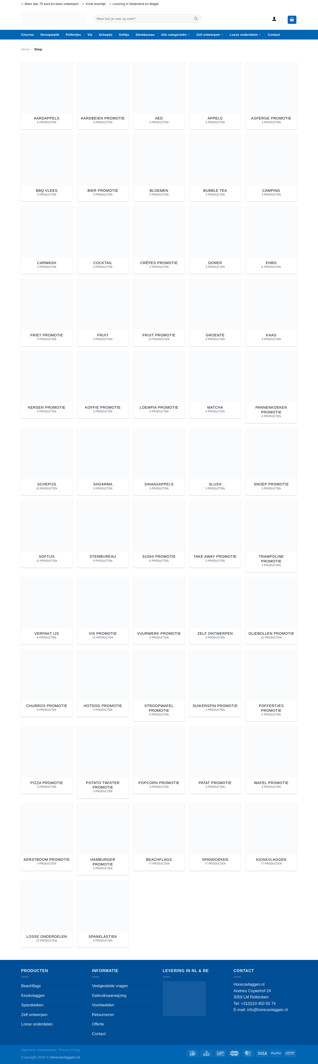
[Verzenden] (196, 18)
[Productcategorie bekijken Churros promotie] (46, 683)
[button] (274, 18)
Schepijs (106, 35)
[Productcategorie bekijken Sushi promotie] (159, 533)
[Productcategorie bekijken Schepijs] (46, 461)
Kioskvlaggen (33, 995)
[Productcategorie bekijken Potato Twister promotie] (102, 762)
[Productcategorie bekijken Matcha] (215, 384)
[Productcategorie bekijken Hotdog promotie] (102, 683)
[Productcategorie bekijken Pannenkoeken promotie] (271, 387)
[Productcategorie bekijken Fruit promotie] (159, 312)
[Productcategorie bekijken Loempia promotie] (159, 384)
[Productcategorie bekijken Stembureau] (102, 533)
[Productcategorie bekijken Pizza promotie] (46, 760)
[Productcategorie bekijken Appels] (215, 95)
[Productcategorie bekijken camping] (271, 167)
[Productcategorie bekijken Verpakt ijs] (46, 610)
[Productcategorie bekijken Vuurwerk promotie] (159, 610)
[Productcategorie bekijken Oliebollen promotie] (271, 610)
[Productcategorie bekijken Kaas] (271, 312)
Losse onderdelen (245, 34)
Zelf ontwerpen (210, 34)
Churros (27, 35)
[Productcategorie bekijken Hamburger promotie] (102, 839)
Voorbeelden (103, 1005)
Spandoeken (32, 1005)
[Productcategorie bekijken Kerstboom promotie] (46, 836)
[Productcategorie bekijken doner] (215, 240)
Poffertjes (73, 35)
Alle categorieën (175, 34)
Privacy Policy (69, 1050)
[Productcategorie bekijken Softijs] (46, 533)
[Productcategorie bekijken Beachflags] (159, 836)
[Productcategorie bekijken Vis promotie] (102, 610)
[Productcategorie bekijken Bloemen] (159, 167)
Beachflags (31, 986)
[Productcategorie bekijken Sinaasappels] (159, 461)
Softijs (124, 35)
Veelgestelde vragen (110, 986)
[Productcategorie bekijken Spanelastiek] (102, 913)
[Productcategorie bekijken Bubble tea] (215, 167)
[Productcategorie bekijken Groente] (215, 312)
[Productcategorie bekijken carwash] (46, 240)
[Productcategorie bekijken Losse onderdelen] (46, 913)
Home (25, 49)
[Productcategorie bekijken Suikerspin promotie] (215, 683)
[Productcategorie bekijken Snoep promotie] (271, 461)
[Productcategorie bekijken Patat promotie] (215, 760)
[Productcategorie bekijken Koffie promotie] (102, 384)
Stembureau (145, 35)
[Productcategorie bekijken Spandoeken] (215, 836)
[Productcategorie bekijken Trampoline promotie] (271, 536)
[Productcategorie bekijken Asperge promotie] (271, 95)
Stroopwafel (49, 35)
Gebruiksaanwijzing (109, 995)
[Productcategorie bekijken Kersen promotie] (46, 384)
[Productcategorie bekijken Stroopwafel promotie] (159, 685)
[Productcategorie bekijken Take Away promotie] (215, 533)
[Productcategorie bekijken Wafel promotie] (271, 760)
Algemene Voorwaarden (39, 1050)
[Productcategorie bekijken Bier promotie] (102, 167)
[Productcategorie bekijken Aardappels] (46, 95)
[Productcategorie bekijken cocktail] (102, 240)
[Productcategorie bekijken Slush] (215, 461)
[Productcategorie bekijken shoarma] (102, 461)
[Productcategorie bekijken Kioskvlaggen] (271, 836)
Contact (274, 35)
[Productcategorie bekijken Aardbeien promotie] (102, 95)
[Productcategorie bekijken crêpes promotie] (159, 240)
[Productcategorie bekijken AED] (159, 95)
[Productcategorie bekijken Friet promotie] (46, 312)
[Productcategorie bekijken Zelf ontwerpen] (215, 610)
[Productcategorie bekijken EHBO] (271, 240)
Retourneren (103, 1015)
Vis (89, 35)
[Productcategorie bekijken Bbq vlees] (46, 167)
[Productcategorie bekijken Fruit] (102, 312)
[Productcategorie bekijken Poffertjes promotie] (271, 685)
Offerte (98, 1024)
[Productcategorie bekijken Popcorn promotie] (159, 760)
